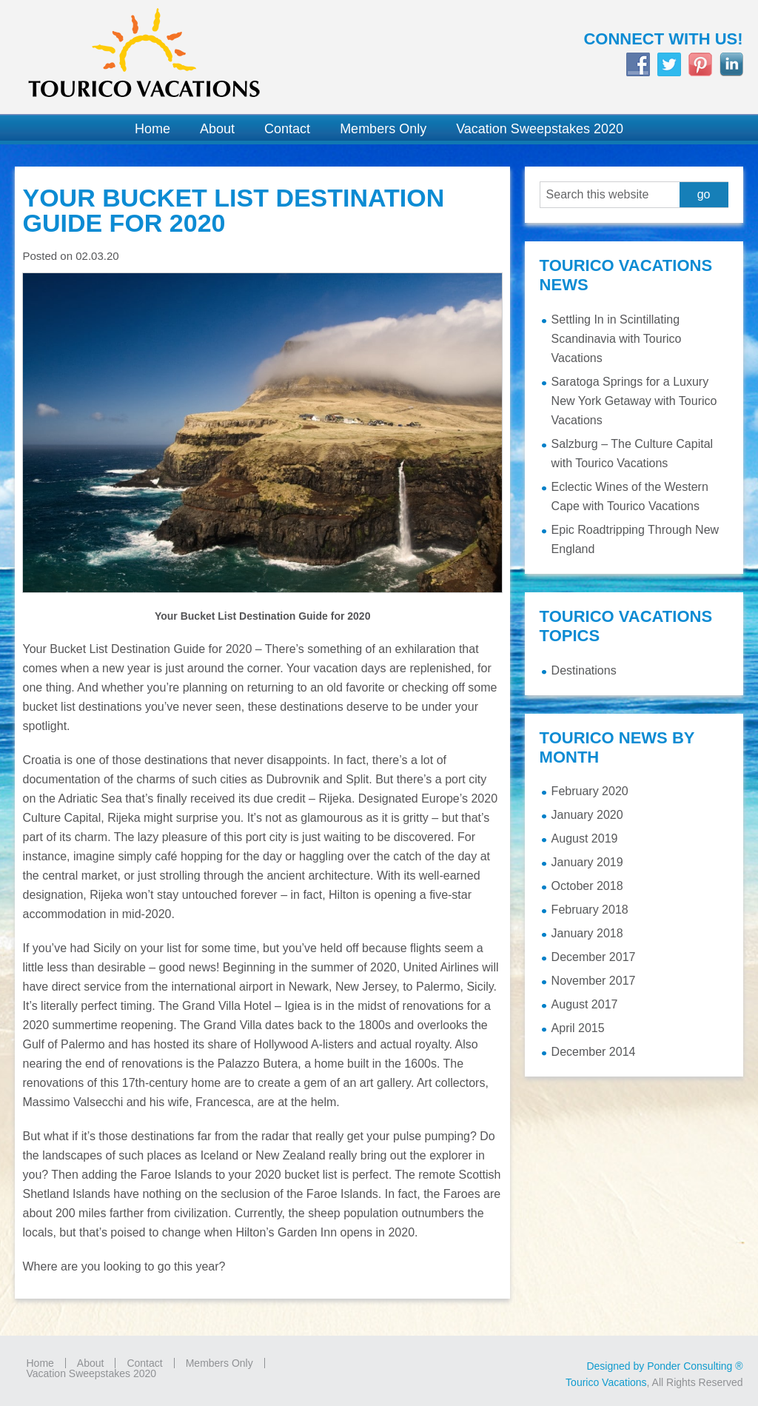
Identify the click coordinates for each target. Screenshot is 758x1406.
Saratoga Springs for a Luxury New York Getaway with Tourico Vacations (634, 400)
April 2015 (578, 1028)
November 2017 (593, 980)
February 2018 (589, 909)
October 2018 (587, 886)
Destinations (584, 670)
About (90, 1363)
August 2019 (584, 838)
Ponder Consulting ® (694, 1366)
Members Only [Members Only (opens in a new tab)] (219, 1363)
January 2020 (587, 815)
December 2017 (593, 957)
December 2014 (593, 1051)
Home (39, 1363)
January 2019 (587, 862)
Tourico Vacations (189, 57)
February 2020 (589, 791)
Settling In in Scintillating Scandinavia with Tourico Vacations (616, 338)
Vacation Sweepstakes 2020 (91, 1373)
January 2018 (587, 933)
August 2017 (584, 1004)
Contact (144, 1363)
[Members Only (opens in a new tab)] (383, 129)
